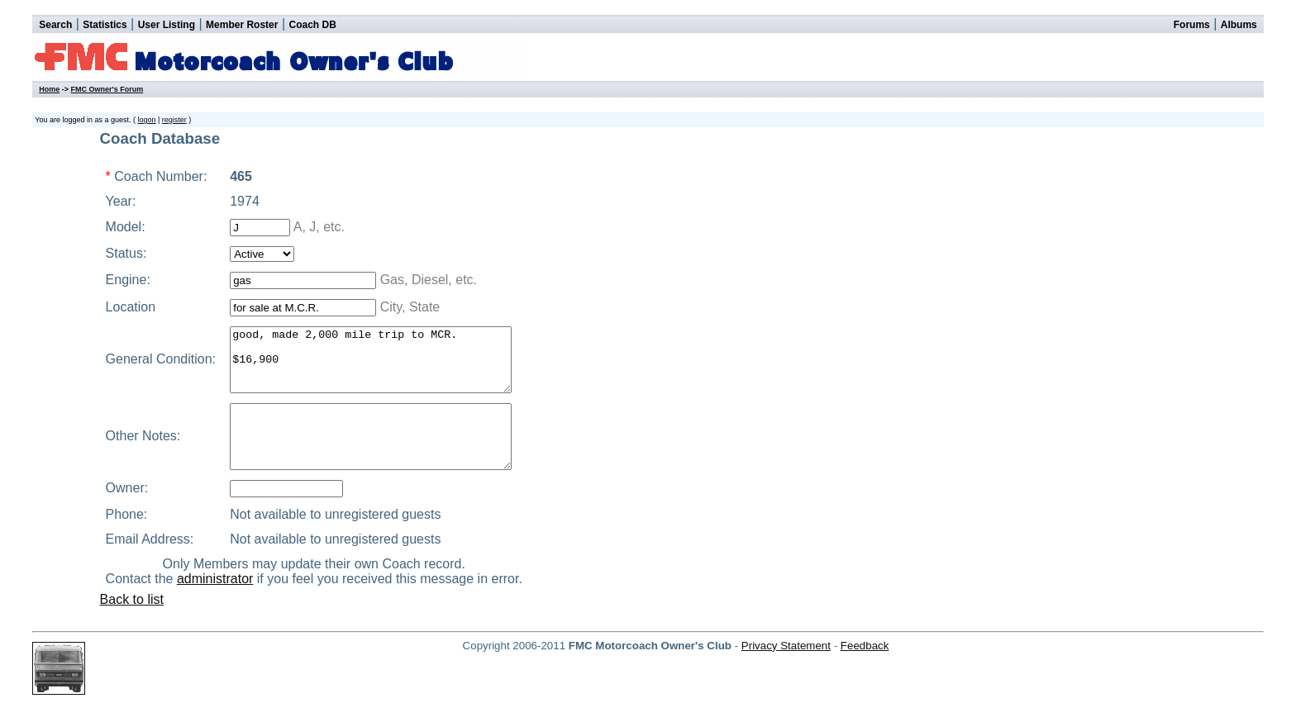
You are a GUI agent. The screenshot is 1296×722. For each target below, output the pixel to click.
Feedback (865, 670)
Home (49, 89)
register (174, 120)
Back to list (132, 624)
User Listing (166, 25)
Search (55, 25)
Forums (1192, 25)
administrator (224, 603)
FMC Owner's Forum (106, 89)
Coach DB (312, 25)
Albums (1239, 25)
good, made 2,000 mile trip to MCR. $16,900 (383, 366)
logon (146, 120)
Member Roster (242, 25)
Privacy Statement (786, 670)
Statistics (104, 25)
